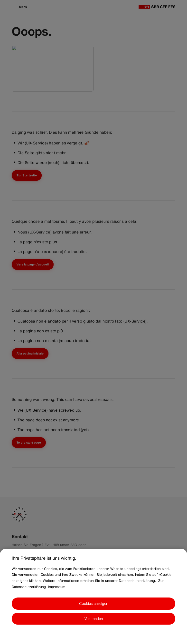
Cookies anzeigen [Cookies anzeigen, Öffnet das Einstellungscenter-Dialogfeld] (93, 607)
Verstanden (93, 621)
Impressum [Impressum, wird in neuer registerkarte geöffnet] (56, 590)
